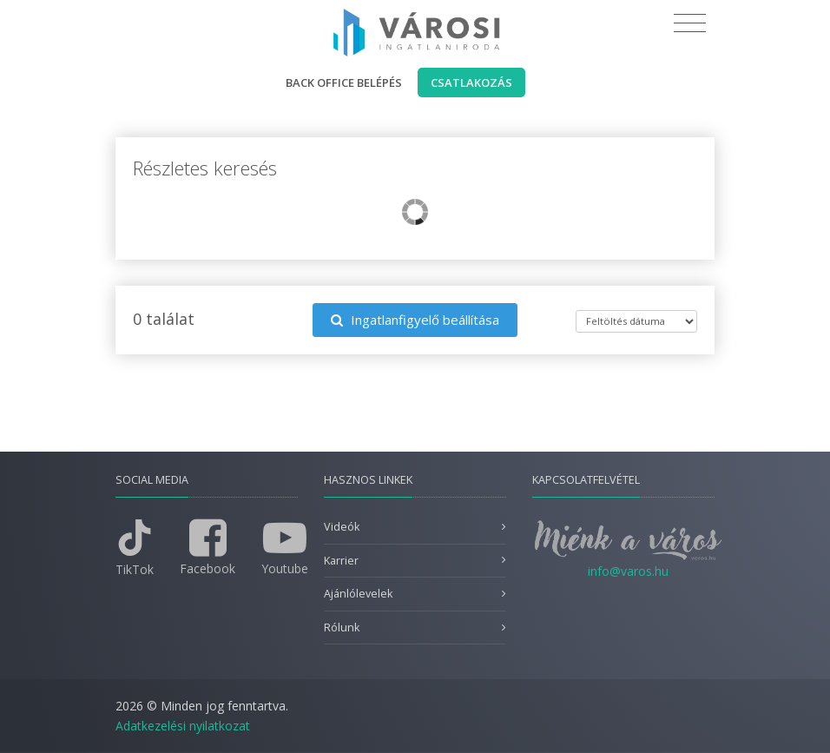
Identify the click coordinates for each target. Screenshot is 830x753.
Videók (341, 526)
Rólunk (341, 627)
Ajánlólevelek (358, 593)
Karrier (341, 560)
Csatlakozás (471, 82)
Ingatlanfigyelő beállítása (415, 319)
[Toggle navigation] (690, 23)
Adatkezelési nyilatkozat (182, 725)
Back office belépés (344, 82)
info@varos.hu (628, 571)
